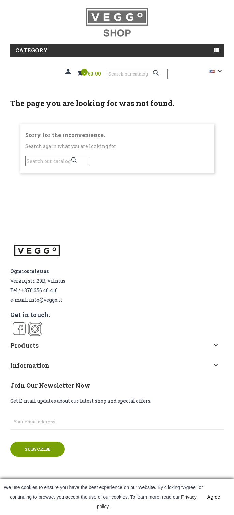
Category (31, 50)
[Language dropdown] (216, 71)
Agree (213, 497)
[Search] (137, 74)
